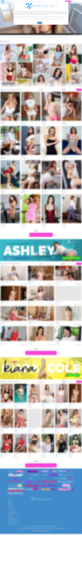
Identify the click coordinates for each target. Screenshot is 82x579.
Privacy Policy (53, 18)
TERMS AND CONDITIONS (61, 13)
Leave (66, 22)
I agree (39, 22)
